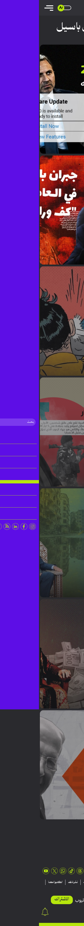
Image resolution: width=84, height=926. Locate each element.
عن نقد (75, 887)
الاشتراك (22, 899)
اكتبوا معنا (16, 882)
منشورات (49, 882)
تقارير (63, 882)
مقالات (77, 882)
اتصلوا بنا (60, 887)
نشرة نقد (34, 882)
